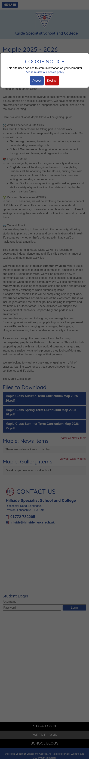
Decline (52, 80)
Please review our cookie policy (44, 72)
